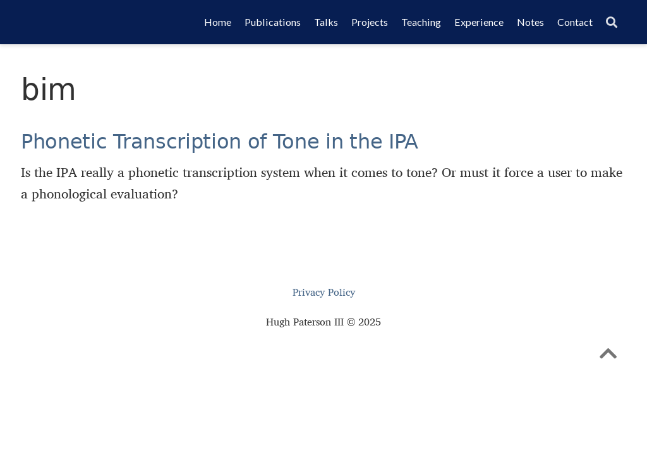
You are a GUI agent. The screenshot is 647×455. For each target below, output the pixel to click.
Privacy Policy (324, 292)
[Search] (611, 22)
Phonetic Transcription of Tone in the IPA (219, 141)
